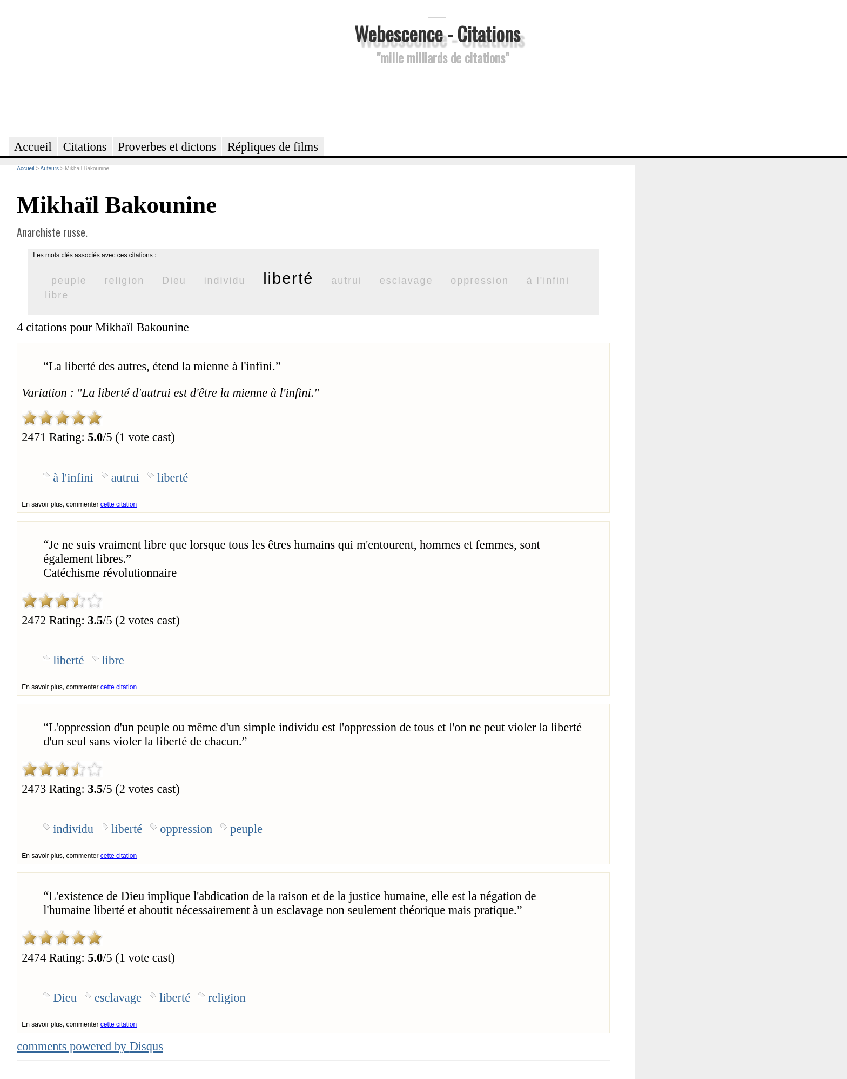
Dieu (174, 280)
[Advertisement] (437, 99)
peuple (69, 280)
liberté (288, 278)
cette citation (118, 504)
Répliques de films (272, 147)
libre (57, 295)
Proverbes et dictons (167, 147)
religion (124, 280)
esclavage (406, 280)
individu (225, 280)
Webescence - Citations (437, 33)
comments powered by (90, 1046)
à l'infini (548, 280)
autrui (346, 280)
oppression (480, 280)
